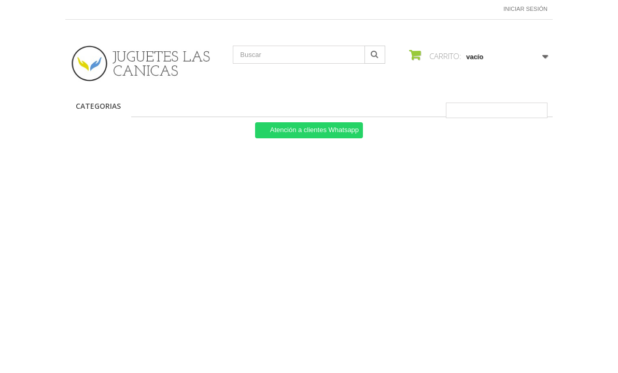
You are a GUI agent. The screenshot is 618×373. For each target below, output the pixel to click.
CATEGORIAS (98, 106)
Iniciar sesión (525, 9)
